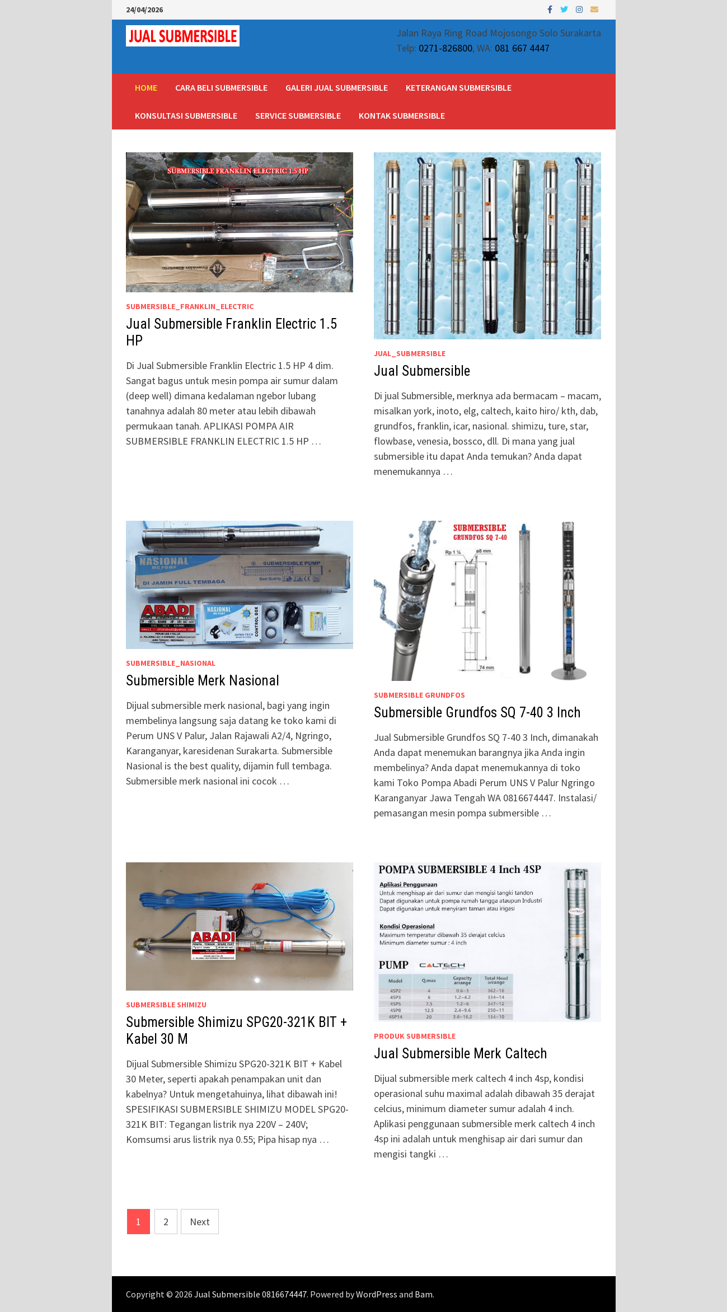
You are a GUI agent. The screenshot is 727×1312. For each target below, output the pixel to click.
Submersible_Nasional (170, 663)
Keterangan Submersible (459, 87)
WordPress (376, 1294)
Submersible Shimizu (166, 1005)
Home (146, 87)
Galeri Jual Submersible (336, 87)
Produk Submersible (415, 1036)
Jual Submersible (422, 371)
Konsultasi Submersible (186, 115)
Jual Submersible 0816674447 (250, 1294)
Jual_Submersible (409, 353)
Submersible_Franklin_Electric (190, 306)
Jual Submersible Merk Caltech (460, 1053)
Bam (424, 1294)
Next (200, 1221)
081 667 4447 (522, 47)
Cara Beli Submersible (221, 87)
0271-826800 (445, 47)
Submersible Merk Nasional (202, 681)
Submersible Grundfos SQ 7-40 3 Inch (477, 712)
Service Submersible (298, 115)
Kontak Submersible (402, 115)
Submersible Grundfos (419, 695)
